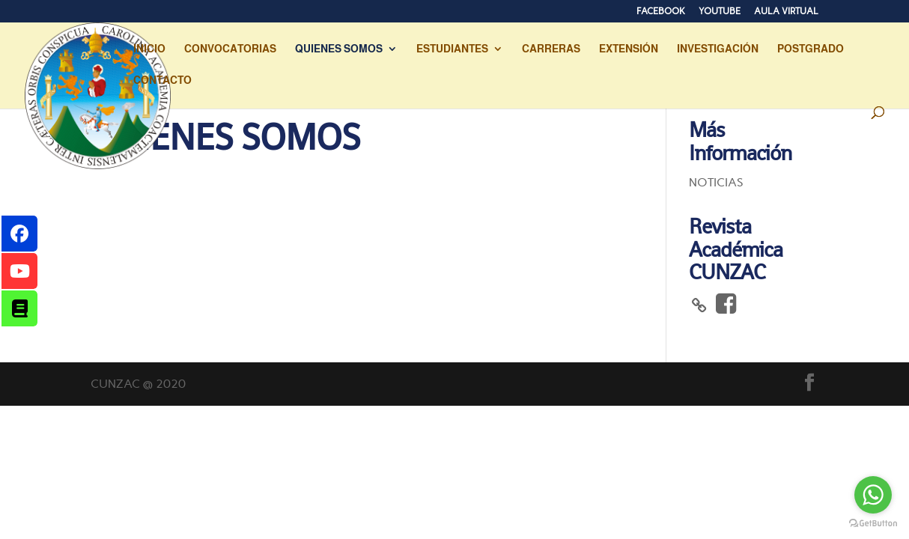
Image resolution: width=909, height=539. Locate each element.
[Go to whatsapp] (873, 495)
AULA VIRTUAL (786, 11)
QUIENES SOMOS (339, 49)
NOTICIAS (716, 182)
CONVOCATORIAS (230, 49)
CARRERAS (551, 49)
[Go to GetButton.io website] (873, 524)
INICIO (149, 49)
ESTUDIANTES (452, 49)
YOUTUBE (720, 11)
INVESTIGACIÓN (717, 49)
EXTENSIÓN (628, 49)
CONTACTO (162, 80)
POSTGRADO (810, 49)
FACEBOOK (660, 11)
